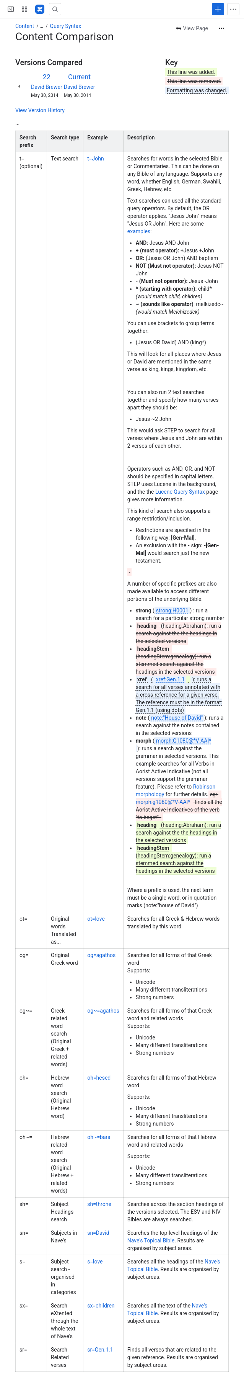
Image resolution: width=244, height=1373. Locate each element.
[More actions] (221, 28)
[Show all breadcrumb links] (41, 26)
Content (24, 26)
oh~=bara (98, 1137)
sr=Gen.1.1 (100, 1350)
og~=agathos (103, 1011)
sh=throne (99, 1204)
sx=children (100, 1306)
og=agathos (101, 955)
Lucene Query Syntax (180, 492)
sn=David (98, 1233)
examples (138, 231)
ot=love (96, 919)
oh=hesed (99, 1078)
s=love (94, 1261)
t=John (95, 158)
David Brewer (46, 87)
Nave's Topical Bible (150, 1240)
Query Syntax (65, 26)
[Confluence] (40, 9)
